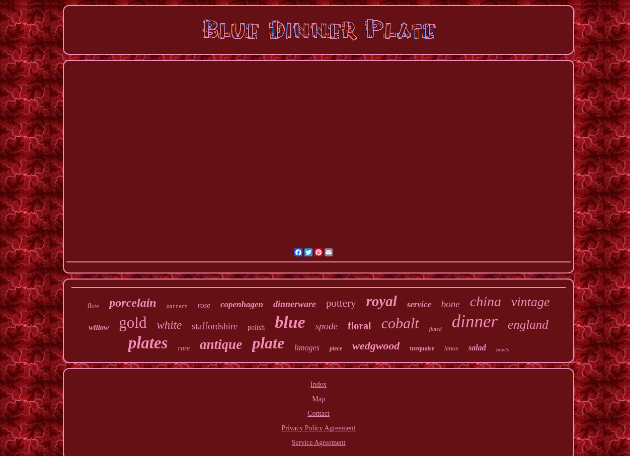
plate (268, 343)
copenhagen (241, 304)
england (528, 324)
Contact (318, 413)
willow (99, 327)
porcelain (132, 302)
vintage (530, 302)
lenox (451, 348)
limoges (307, 347)
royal (381, 301)
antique (221, 344)
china (485, 301)
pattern (177, 307)
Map (318, 399)
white (169, 325)
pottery (341, 303)
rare (184, 348)
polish (256, 327)
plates (148, 343)
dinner (475, 321)
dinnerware (294, 304)
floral (359, 325)
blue (290, 322)
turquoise (422, 348)
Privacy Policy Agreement (319, 428)
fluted (435, 329)
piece (336, 348)
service (419, 304)
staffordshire (215, 326)
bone (450, 304)
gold (132, 322)
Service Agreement (319, 442)
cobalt (400, 323)
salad (477, 347)
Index (318, 384)
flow (93, 305)
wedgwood (376, 345)
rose (204, 305)
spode (327, 326)
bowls (502, 349)
